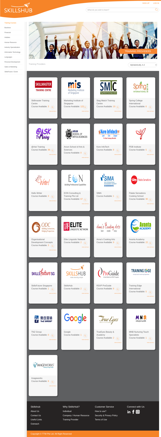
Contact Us (36, 415)
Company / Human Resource (76, 415)
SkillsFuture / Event (11, 72)
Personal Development (12, 62)
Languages (8, 57)
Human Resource (10, 42)
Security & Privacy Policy (106, 415)
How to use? (100, 411)
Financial (7, 32)
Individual (67, 411)
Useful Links (36, 419)
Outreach (35, 424)
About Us (35, 411)
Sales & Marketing (10, 67)
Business (7, 28)
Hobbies (7, 37)
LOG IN (156, 3)
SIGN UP (145, 3)
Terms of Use (101, 419)
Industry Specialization (12, 47)
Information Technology (12, 52)
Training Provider (70, 419)
